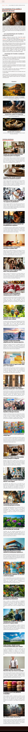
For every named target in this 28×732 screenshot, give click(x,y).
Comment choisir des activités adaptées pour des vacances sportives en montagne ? (13, 342)
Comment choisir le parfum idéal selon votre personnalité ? (12, 270)
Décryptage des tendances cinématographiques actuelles (11, 504)
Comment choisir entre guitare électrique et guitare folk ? (11, 247)
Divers (7, 5)
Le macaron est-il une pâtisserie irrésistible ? (12, 693)
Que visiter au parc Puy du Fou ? (12, 717)
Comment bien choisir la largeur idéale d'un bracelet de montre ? (12, 177)
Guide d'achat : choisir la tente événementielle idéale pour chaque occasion (13, 646)
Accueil (3, 5)
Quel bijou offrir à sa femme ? (14, 131)
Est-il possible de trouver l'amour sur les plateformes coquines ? (13, 224)
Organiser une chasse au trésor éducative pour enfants (11, 318)
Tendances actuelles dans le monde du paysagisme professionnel (14, 598)
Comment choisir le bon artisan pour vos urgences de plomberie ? (13, 201)
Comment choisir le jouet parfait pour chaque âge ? (13, 434)
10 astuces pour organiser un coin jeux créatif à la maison (13, 575)
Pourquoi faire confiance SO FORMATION (14, 114)
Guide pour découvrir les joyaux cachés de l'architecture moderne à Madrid (13, 552)
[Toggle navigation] (3, 1)
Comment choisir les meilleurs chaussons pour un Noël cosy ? (11, 294)
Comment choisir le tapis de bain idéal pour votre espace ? (13, 365)
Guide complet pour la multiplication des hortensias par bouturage (13, 528)
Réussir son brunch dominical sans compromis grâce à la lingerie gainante (13, 155)
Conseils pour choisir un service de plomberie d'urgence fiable (13, 622)
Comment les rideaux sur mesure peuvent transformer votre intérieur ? (13, 388)
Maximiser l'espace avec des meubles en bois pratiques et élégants (13, 457)
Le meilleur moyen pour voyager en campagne (14, 97)
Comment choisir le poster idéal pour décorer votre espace (13, 480)
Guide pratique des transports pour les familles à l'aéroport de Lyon (13, 411)
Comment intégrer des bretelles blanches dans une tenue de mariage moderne (13, 671)
